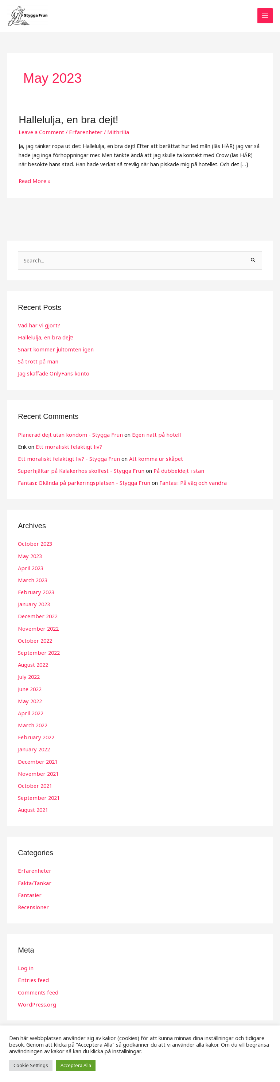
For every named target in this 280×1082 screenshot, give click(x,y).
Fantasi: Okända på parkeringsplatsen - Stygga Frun (81, 482)
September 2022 (38, 651)
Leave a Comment (41, 133)
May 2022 (29, 698)
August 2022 (33, 662)
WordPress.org (36, 1000)
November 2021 (37, 770)
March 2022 (32, 722)
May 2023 (29, 555)
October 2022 (34, 639)
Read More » (34, 182)
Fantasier (29, 891)
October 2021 (34, 782)
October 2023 (34, 543)
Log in (25, 964)
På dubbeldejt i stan (172, 470)
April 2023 (30, 567)
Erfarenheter (83, 133)
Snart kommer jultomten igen (54, 349)
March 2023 (32, 579)
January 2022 (33, 746)
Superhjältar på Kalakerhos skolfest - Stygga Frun (78, 470)
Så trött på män (37, 361)
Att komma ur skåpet (149, 458)
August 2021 (33, 806)
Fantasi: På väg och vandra (185, 482)
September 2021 (38, 794)
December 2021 (37, 758)
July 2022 (28, 674)
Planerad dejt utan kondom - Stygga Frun (68, 434)
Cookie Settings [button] (30, 1065)
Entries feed (32, 976)
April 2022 (30, 711)
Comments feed (37, 988)
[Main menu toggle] (265, 16)
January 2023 (33, 603)
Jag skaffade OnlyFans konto (52, 373)
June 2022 (29, 686)
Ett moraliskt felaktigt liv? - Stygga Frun (66, 458)
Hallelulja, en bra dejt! (66, 121)
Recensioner (32, 903)
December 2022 (37, 615)
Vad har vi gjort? (38, 326)
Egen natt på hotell (151, 434)
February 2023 (35, 591)
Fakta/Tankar (34, 879)
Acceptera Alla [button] (76, 1065)
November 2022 (37, 627)
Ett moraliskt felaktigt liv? (67, 446)
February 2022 (35, 734)
